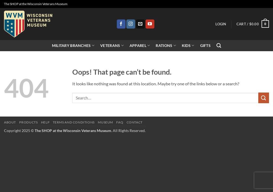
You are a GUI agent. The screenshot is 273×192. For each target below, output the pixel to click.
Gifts (205, 45)
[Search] (218, 45)
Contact (135, 122)
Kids (188, 45)
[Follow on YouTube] (150, 24)
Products (28, 122)
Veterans (112, 45)
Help (45, 122)
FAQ (119, 122)
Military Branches (73, 45)
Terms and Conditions (74, 122)
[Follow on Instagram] (130, 24)
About (10, 122)
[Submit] (263, 98)
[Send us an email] (140, 24)
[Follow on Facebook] (121, 24)
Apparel (140, 45)
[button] (220, 24)
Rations (166, 45)
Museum (105, 122)
